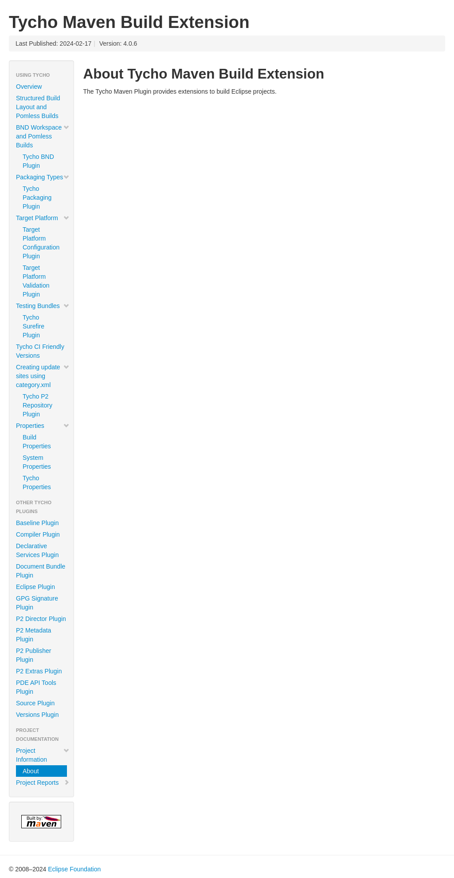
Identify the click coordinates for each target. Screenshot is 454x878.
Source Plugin (35, 703)
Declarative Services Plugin (37, 550)
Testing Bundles (43, 305)
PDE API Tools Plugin (36, 687)
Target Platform (43, 217)
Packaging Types (43, 177)
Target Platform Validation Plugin (36, 281)
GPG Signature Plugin (37, 603)
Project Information (43, 755)
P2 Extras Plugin (39, 671)
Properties (43, 425)
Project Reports (43, 782)
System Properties (37, 462)
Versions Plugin (37, 714)
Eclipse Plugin (35, 586)
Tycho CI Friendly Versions (40, 351)
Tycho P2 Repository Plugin (37, 405)
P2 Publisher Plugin (33, 655)
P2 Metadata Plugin (33, 635)
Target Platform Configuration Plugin (41, 243)
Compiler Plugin (38, 534)
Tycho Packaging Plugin (37, 197)
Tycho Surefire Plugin (33, 326)
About (31, 771)
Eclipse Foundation (74, 869)
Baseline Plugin (37, 522)
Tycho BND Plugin (38, 161)
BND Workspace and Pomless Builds (43, 136)
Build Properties (37, 442)
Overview (29, 86)
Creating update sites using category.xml (43, 376)
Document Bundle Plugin (40, 571)
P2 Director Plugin (41, 618)
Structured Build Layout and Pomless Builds (38, 107)
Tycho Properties (37, 482)
